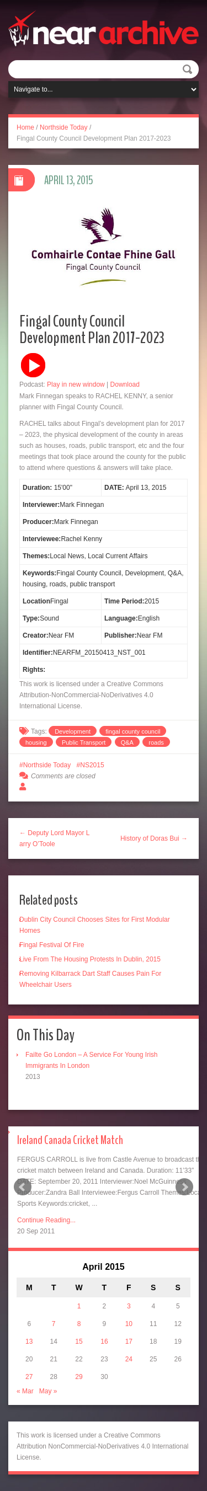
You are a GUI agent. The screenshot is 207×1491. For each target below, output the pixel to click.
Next (184, 1187)
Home (25, 127)
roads (156, 742)
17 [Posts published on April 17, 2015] (128, 1341)
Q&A (127, 742)
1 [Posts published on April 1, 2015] (79, 1306)
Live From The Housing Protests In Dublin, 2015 (90, 959)
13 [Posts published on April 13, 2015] (29, 1341)
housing (36, 742)
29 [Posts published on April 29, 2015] (78, 1377)
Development (73, 731)
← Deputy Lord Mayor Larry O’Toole (54, 838)
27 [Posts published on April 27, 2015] (29, 1377)
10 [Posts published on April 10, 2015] (128, 1324)
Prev (22, 1187)
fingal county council (132, 731)
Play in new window (76, 384)
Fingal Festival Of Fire (51, 945)
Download (125, 384)
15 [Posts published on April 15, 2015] (78, 1341)
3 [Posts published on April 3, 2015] (129, 1306)
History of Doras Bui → (154, 838)
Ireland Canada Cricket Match (70, 1140)
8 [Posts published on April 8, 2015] (79, 1324)
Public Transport (83, 742)
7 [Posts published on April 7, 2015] (54, 1324)
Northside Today (64, 127)
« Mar (25, 1391)
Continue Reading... (46, 1220)
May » (48, 1391)
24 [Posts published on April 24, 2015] (128, 1359)
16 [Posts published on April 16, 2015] (104, 1341)
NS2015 (92, 765)
